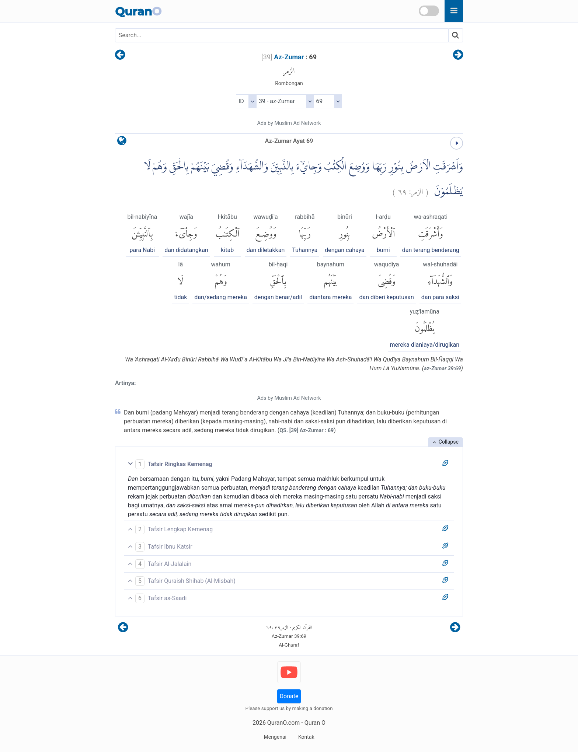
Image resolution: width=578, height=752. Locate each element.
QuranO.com (283, 722)
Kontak (306, 737)
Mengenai (275, 737)
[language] (122, 142)
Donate (289, 696)
